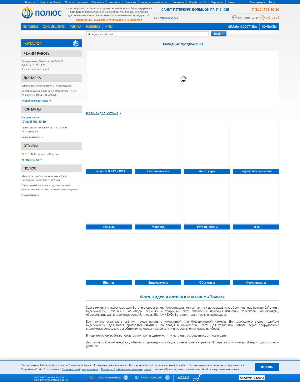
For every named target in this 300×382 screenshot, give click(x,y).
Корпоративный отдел (154, 2)
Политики (178, 2)
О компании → (30, 195)
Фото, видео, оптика (102, 113)
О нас (231, 2)
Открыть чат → (30, 117)
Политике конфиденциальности (80, 369)
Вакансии (130, 2)
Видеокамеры (158, 282)
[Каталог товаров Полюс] (51, 43)
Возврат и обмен (50, 2)
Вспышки (109, 227)
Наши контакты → (32, 137)
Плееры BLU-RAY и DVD (109, 171)
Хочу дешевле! (54, 27)
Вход (272, 2)
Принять (267, 367)
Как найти (98, 2)
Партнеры (217, 2)
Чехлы (256, 227)
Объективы (207, 282)
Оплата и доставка (76, 2)
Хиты (108, 27)
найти (219, 34)
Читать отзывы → (31, 159)
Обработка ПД (197, 2)
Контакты (114, 2)
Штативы (109, 282)
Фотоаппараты (256, 282)
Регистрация (257, 2)
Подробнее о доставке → (36, 100)
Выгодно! (30, 27)
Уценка (75, 27)
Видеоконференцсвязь (256, 171)
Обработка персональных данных (51, 380)
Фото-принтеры (207, 227)
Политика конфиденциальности (50, 377)
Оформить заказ (252, 377)
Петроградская (168, 17)
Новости (30, 2)
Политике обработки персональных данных (126, 369)
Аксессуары (207, 171)
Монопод (158, 227)
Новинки (93, 27)
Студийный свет (158, 171)
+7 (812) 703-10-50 (33, 122)
